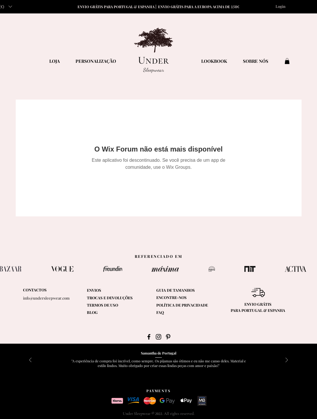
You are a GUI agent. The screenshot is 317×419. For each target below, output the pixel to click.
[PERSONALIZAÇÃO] (96, 61)
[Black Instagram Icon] (158, 336)
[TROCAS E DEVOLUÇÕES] (110, 298)
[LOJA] (54, 61)
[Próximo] (287, 360)
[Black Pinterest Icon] (168, 336)
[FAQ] (171, 312)
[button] (287, 61)
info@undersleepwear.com (46, 297)
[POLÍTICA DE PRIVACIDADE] (184, 305)
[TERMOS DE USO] (116, 305)
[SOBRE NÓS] (255, 61)
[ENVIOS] (102, 290)
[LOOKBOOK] (214, 61)
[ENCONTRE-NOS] (183, 297)
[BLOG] (102, 312)
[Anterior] (30, 360)
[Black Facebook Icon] (149, 336)
